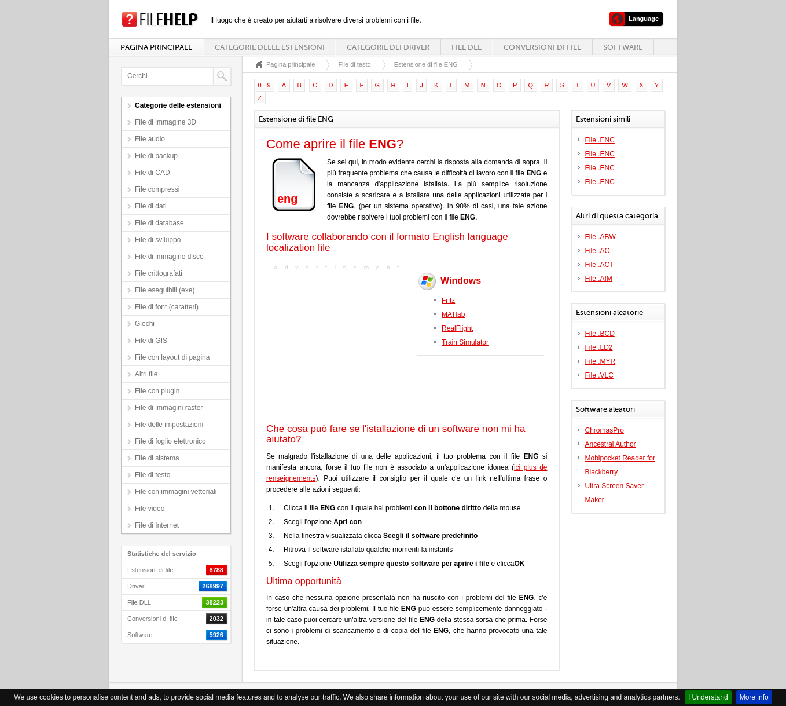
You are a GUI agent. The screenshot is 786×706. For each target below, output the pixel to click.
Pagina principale (156, 47)
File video (149, 508)
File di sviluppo (158, 240)
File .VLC (599, 375)
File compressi (157, 189)
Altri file (146, 374)
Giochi (145, 324)
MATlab (453, 314)
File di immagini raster (169, 408)
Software (622, 47)
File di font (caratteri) (167, 307)
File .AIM (598, 279)
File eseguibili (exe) (164, 290)
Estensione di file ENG (426, 64)
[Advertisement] (338, 345)
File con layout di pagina (172, 357)
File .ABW (600, 237)
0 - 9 (264, 85)
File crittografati (158, 273)
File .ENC (600, 140)
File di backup (156, 156)
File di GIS (151, 340)
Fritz (448, 301)
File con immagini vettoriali (175, 492)
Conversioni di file (542, 47)
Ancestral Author (610, 444)
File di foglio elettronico (170, 441)
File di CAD (152, 173)
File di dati (151, 206)
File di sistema (157, 458)
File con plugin (157, 391)
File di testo (152, 475)
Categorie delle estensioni (270, 47)
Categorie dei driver (388, 47)
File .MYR (600, 361)
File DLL (466, 47)
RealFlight (457, 328)
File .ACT (599, 265)
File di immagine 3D (165, 122)
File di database (159, 223)
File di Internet (157, 525)
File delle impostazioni (169, 424)
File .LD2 (599, 347)
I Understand (708, 697)
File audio (150, 139)
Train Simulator (465, 342)
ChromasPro (604, 430)
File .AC (597, 251)
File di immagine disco (169, 257)
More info (754, 697)
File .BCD (600, 334)
